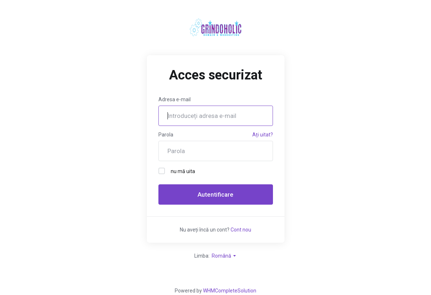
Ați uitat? (262, 135)
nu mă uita (176, 171)
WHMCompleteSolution (229, 291)
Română (224, 256)
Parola (165, 135)
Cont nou (241, 230)
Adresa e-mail (174, 99)
